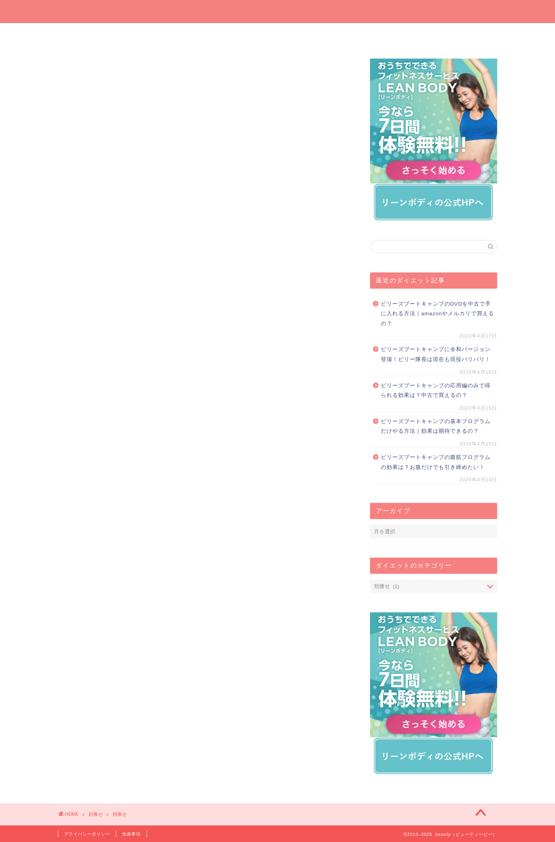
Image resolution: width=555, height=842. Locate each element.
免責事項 (131, 834)
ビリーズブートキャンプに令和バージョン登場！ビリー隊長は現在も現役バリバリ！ (436, 354)
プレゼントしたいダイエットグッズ (241, 36)
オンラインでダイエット (314, 36)
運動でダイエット (387, 33)
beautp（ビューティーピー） (277, 11)
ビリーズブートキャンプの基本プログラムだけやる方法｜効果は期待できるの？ (436, 426)
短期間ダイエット (460, 33)
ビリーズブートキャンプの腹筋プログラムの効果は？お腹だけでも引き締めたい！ (436, 462)
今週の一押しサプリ (167, 36)
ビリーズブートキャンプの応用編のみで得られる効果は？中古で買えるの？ (436, 390)
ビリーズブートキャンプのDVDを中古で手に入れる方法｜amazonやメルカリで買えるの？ (437, 313)
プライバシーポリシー (87, 834)
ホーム (94, 33)
